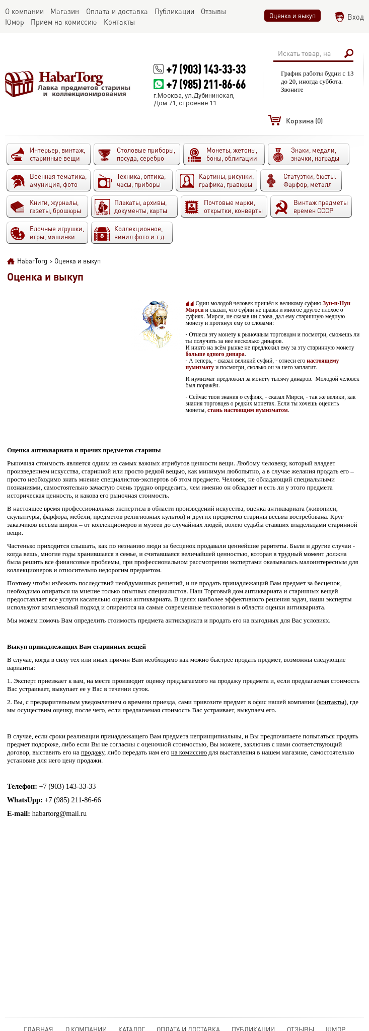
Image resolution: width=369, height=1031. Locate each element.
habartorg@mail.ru (59, 813)
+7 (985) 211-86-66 (206, 84)
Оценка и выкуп (292, 16)
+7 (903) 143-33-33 (206, 68)
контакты (331, 702)
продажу (92, 752)
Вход (355, 17)
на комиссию (189, 752)
